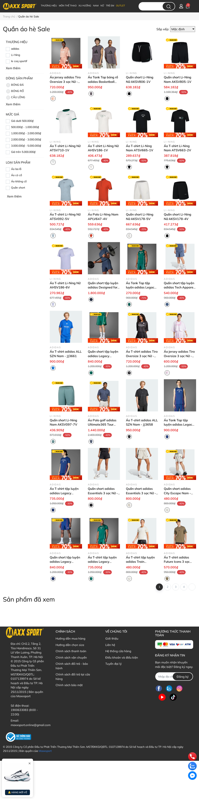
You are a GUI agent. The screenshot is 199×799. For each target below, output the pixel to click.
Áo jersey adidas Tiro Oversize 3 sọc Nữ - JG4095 (65, 81)
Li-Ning (15, 55)
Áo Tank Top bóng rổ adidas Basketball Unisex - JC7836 (103, 81)
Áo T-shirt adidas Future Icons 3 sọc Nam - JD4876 (177, 561)
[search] (169, 6)
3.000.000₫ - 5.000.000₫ (26, 145)
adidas (15, 48)
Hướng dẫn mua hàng (70, 638)
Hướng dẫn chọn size (70, 645)
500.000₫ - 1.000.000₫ (25, 127)
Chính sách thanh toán (71, 651)
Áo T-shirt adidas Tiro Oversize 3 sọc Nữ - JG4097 (142, 356)
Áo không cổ (19, 181)
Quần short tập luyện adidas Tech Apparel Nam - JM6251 (179, 287)
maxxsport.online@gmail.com (31, 725)
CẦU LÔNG (15, 97)
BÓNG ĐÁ (15, 85)
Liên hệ (110, 645)
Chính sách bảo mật (69, 685)
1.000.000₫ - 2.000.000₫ (26, 133)
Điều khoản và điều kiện (121, 657)
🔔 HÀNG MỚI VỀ (17, 792)
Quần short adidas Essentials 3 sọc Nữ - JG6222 (141, 493)
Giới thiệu (111, 638)
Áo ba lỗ (16, 169)
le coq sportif (19, 61)
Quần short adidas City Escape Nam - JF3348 (177, 493)
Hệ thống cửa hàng (118, 651)
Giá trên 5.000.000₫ (23, 152)
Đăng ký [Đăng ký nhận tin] (183, 677)
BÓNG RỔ (15, 91)
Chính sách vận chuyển (71, 657)
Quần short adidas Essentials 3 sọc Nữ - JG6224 (103, 493)
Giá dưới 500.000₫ (22, 121)
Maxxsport (45, 751)
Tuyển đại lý (113, 664)
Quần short (18, 187)
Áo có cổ (16, 175)
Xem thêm (14, 196)
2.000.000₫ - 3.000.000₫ (26, 139)
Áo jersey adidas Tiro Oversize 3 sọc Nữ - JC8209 (179, 356)
